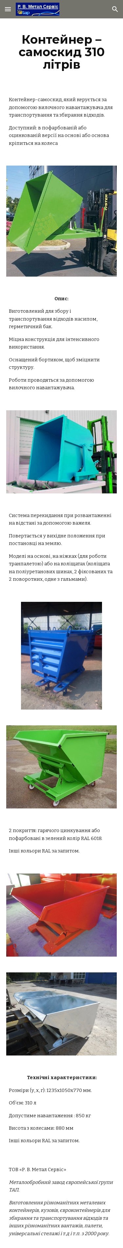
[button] (8, 9)
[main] (61, 52)
